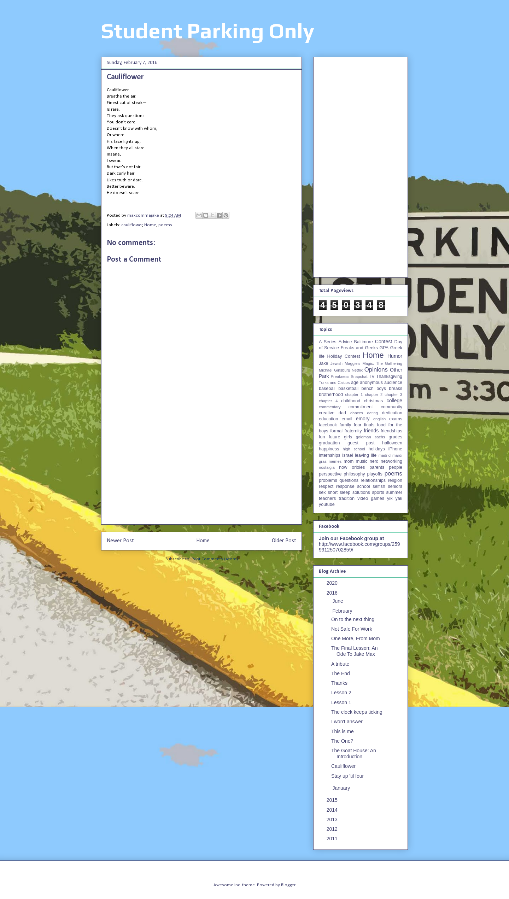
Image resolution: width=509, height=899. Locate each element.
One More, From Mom (355, 638)
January (341, 788)
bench (367, 388)
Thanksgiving (389, 376)
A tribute (340, 664)
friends (371, 430)
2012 (333, 829)
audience (393, 382)
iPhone (395, 448)
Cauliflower (343, 766)
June (338, 601)
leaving (362, 455)
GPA (383, 347)
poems (165, 225)
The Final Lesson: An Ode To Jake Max (354, 651)
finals (369, 424)
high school (354, 449)
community (391, 406)
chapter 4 (328, 401)
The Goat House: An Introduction (353, 753)
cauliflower (131, 225)
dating (372, 413)
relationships (373, 480)
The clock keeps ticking (356, 712)
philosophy (354, 474)
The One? (342, 741)
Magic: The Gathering (382, 363)
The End (340, 673)
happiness (329, 448)
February (342, 611)
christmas (373, 400)
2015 (333, 800)
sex (322, 492)
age (354, 382)
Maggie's (352, 363)
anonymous (371, 382)
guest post (360, 442)
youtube (327, 504)
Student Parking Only (207, 30)
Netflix (357, 370)
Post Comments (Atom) (215, 559)
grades (396, 436)
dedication (392, 412)
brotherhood (331, 394)
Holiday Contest (343, 356)
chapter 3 (393, 394)
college (394, 400)
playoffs (374, 474)
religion (395, 480)
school (363, 486)
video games (370, 498)
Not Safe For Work (351, 629)
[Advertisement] (201, 475)
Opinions (376, 369)
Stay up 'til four (347, 776)
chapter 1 (354, 394)
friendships (391, 430)
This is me (342, 731)
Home (150, 225)
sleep (345, 492)
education (328, 418)
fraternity (353, 430)
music (361, 461)
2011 (333, 838)
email (347, 418)
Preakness (339, 376)
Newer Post (120, 541)
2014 (333, 810)
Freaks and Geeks (359, 347)
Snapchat (359, 376)
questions (348, 480)
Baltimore (363, 341)
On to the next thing (352, 619)
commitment (361, 406)
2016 (333, 593)
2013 (333, 819)
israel (347, 455)
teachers (327, 498)
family (345, 424)
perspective (330, 474)
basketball (348, 388)
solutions (361, 492)
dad (342, 412)
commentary (330, 407)
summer (394, 492)
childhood (350, 400)
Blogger (288, 885)
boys (381, 388)
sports (378, 492)
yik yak (394, 498)
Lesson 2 (341, 692)
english (379, 419)
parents (376, 467)
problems (328, 480)
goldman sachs (370, 437)
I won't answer (347, 721)
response (345, 486)
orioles (358, 467)
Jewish (336, 363)
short (333, 492)
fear (358, 424)
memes (335, 461)
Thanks (339, 683)
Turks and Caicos (334, 382)
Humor (394, 356)
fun (322, 436)
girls (348, 436)
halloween (392, 442)
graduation (329, 442)
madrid (385, 455)
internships (329, 455)
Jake (323, 363)
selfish (379, 486)
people (395, 467)
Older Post (284, 541)
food (381, 424)
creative (326, 412)
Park (324, 376)
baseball (327, 388)
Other (396, 370)
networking (391, 461)
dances (356, 413)
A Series (328, 341)
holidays (376, 448)
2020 (333, 583)
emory (363, 418)
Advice (345, 341)
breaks (395, 388)
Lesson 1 (341, 702)
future (334, 436)
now (343, 467)
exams (395, 418)
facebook (328, 424)
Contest (383, 341)
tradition (347, 498)
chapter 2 (373, 394)
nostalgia (327, 467)
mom (348, 461)
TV (371, 376)
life (373, 455)
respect (326, 486)
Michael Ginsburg (334, 370)
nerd (374, 461)
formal (336, 430)
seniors (395, 486)
